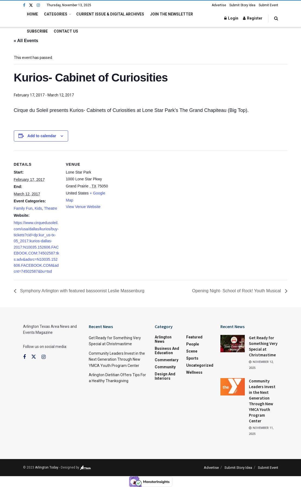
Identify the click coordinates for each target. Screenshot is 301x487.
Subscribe (37, 31)
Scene (191, 351)
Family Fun (23, 208)
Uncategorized (199, 365)
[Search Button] (276, 18)
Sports (192, 358)
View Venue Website (83, 207)
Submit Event (268, 5)
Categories (55, 14)
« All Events (26, 40)
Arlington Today (46, 467)
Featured (194, 337)
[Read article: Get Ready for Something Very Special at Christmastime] (232, 343)
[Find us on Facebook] (24, 5)
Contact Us (66, 31)
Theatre (50, 208)
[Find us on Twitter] (31, 5)
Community (165, 367)
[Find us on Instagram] (38, 5)
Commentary (166, 360)
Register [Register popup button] (252, 18)
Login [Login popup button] (231, 18)
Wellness (194, 372)
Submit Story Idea (242, 5)
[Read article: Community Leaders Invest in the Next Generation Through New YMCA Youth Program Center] (232, 386)
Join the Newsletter (171, 14)
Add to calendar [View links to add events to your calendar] (41, 136)
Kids (38, 208)
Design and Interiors (165, 376)
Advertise (219, 5)
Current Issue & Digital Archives (110, 14)
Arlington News (163, 339)
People (192, 344)
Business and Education (167, 350)
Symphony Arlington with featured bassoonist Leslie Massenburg (81, 290)
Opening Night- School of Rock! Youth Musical (237, 290)
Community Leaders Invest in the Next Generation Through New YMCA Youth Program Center (117, 359)
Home (32, 14)
